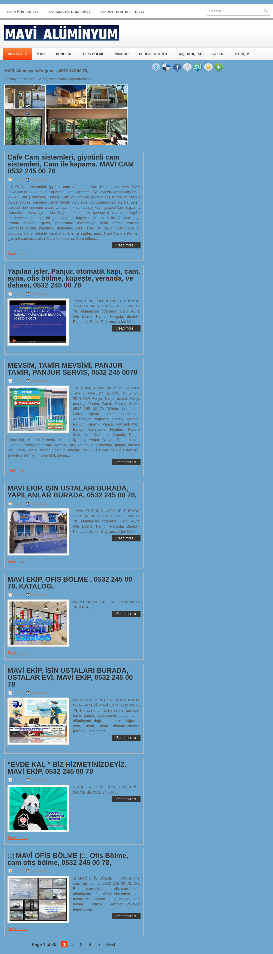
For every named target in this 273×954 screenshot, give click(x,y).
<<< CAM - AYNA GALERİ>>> (69, 12)
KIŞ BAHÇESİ (190, 54)
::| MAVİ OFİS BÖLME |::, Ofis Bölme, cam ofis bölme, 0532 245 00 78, (67, 859)
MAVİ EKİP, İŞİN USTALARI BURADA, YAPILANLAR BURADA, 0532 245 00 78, (72, 492)
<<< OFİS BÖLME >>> (22, 12)
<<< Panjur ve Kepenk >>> (122, 12)
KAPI (41, 54)
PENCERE (64, 54)
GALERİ (218, 54)
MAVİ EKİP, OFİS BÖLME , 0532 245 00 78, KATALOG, (69, 583)
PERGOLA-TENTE (154, 54)
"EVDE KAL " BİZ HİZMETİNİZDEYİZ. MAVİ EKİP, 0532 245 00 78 (66, 768)
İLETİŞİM (242, 54)
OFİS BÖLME (93, 54)
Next (110, 944)
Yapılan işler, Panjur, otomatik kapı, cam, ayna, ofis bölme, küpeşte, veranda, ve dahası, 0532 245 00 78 (73, 278)
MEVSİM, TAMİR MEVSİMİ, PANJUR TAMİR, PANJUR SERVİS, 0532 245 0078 (72, 369)
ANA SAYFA (17, 54)
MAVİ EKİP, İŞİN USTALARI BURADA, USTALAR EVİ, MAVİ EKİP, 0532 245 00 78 (70, 677)
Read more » (126, 245)
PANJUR (121, 54)
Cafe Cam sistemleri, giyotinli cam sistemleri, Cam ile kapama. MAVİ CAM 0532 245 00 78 (70, 164)
